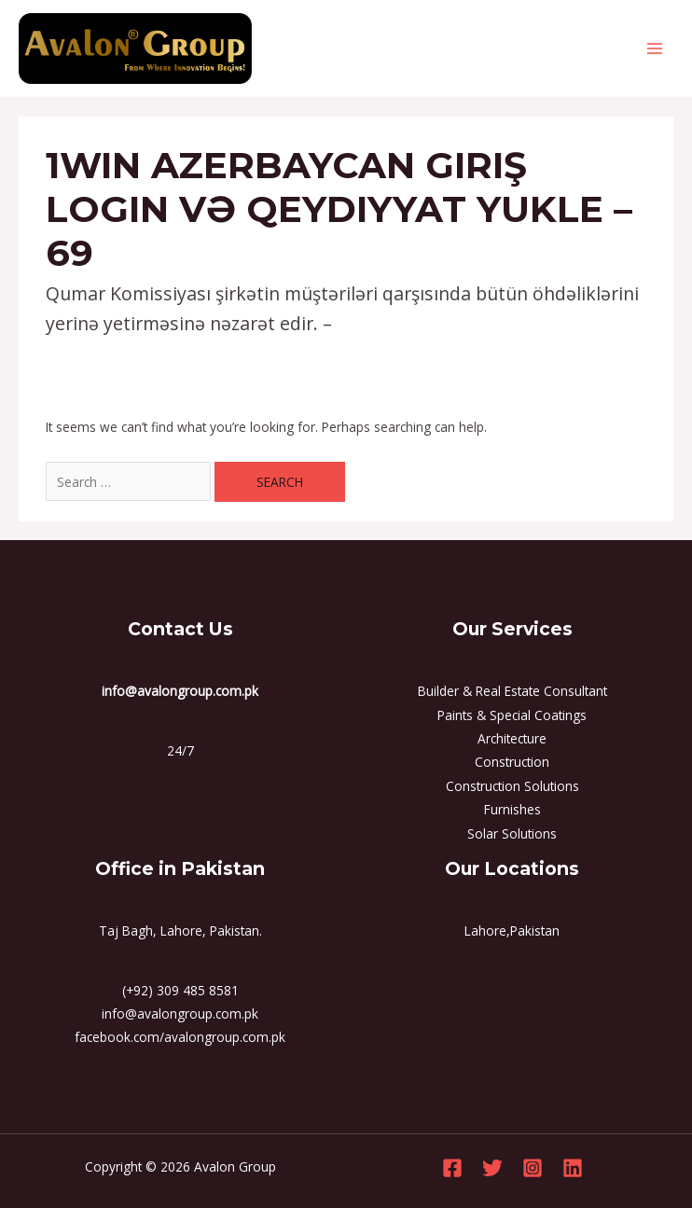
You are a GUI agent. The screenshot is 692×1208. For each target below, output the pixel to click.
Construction (512, 762)
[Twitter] (492, 1168)
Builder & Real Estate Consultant (512, 691)
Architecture (512, 738)
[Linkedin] (572, 1168)
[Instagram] (532, 1168)
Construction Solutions (512, 786)
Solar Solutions (512, 833)
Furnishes (512, 809)
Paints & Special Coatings (512, 715)
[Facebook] (452, 1168)
